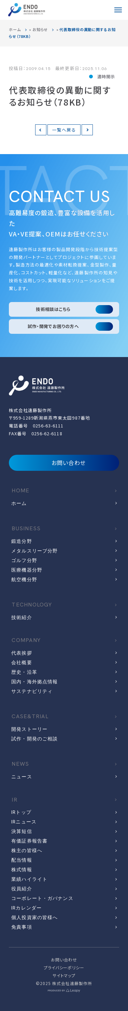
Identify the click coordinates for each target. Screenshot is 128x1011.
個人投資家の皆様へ (34, 917)
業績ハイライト (29, 879)
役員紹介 (21, 889)
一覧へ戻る (64, 129)
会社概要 (21, 662)
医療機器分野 (26, 570)
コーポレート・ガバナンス (42, 898)
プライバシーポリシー (64, 967)
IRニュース (24, 822)
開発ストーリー (29, 729)
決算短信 (21, 831)
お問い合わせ (64, 463)
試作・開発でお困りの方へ (53, 326)
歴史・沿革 (24, 672)
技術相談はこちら (53, 309)
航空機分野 (24, 579)
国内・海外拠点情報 (34, 682)
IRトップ (21, 812)
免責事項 (21, 927)
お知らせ (40, 29)
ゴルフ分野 (24, 560)
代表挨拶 (21, 653)
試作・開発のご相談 (34, 739)
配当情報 (21, 860)
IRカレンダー (26, 908)
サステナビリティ (32, 691)
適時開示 (106, 76)
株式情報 (21, 869)
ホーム (15, 29)
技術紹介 (21, 617)
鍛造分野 (21, 541)
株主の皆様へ (26, 850)
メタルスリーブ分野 (34, 551)
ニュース (21, 777)
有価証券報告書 (29, 841)
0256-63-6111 (48, 425)
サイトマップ (64, 975)
